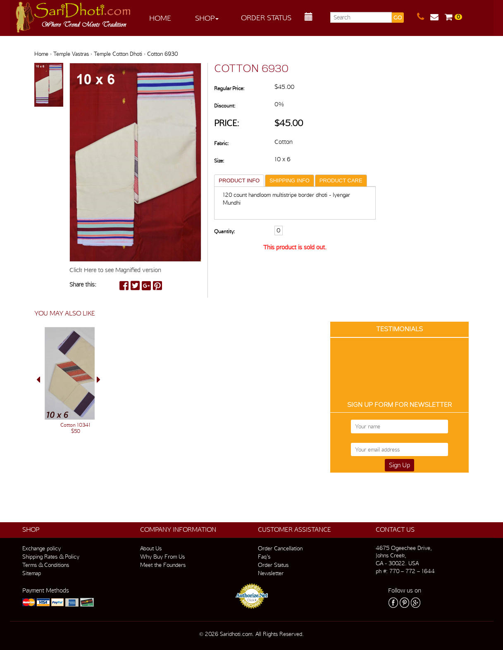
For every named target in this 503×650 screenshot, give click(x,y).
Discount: (224, 106)
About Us (151, 548)
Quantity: (224, 231)
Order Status (266, 17)
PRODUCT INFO (239, 180)
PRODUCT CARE (340, 180)
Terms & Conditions (45, 565)
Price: (226, 123)
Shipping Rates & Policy (50, 556)
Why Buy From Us (162, 556)
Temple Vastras (71, 53)
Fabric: (221, 143)
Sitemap (31, 573)
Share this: (82, 284)
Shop (207, 18)
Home (160, 18)
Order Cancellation (280, 548)
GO (397, 17)
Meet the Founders (163, 565)
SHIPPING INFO (289, 180)
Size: (219, 161)
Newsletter (271, 573)
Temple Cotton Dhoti (118, 53)
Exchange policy (41, 548)
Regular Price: (229, 88)
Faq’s (264, 556)
